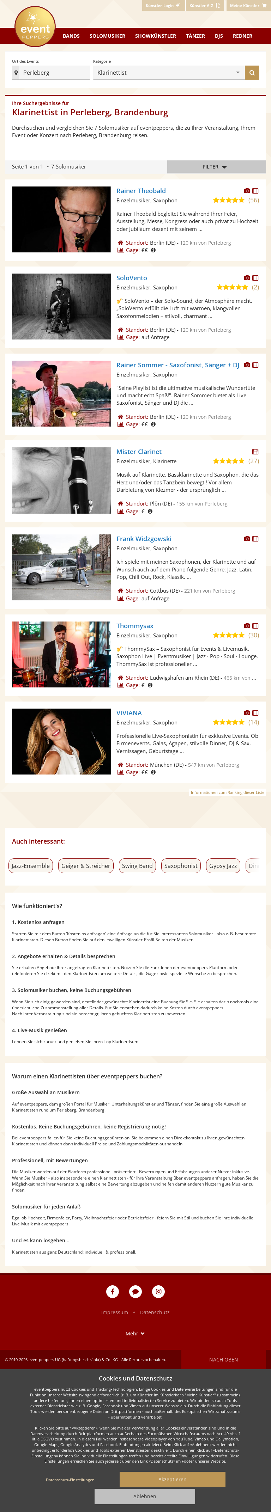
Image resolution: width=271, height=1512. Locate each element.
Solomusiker (107, 35)
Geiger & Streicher (85, 866)
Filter (216, 167)
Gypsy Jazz (223, 866)
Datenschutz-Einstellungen (70, 1479)
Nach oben (223, 1359)
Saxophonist (181, 866)
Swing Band (137, 866)
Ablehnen (144, 1496)
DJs (219, 35)
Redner (242, 35)
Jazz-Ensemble (31, 866)
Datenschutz (155, 1312)
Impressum (114, 1312)
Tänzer (195, 35)
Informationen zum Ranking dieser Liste (227, 792)
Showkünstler (155, 35)
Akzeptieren (172, 1479)
